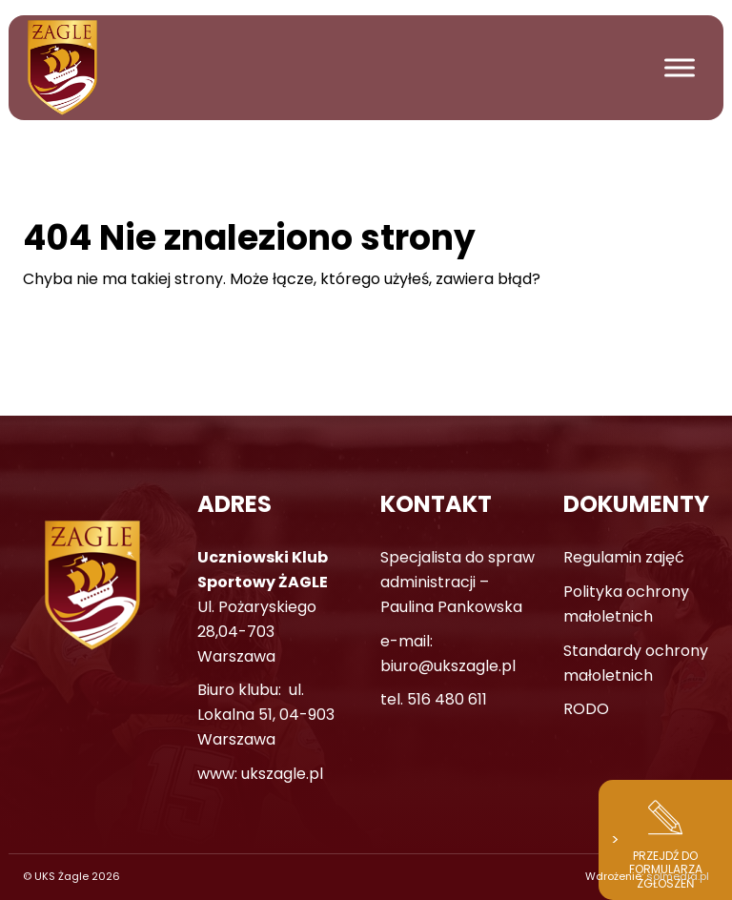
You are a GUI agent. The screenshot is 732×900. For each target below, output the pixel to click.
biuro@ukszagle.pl (448, 666)
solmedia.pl (677, 876)
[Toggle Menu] (679, 67)
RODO (586, 709)
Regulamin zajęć (623, 557)
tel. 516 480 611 (433, 699)
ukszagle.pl (282, 774)
